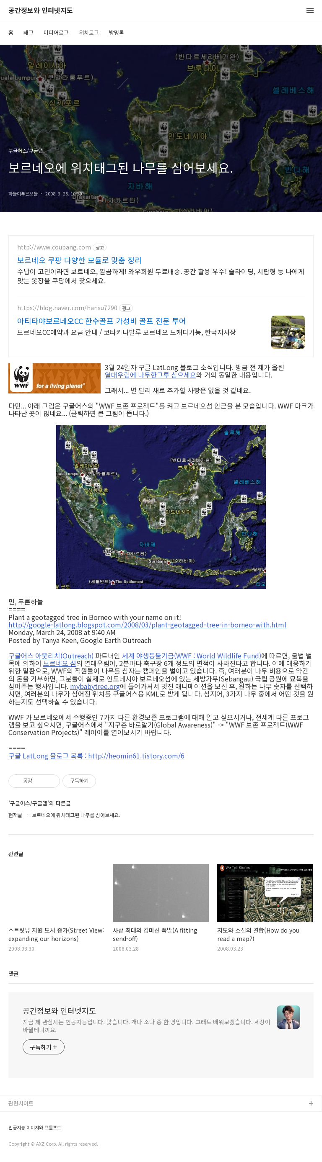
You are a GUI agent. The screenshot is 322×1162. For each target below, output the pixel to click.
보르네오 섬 (59, 663)
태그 (28, 32)
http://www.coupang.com (54, 247)
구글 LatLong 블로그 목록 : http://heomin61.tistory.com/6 (96, 755)
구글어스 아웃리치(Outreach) (50, 655)
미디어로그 (56, 32)
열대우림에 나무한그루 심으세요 (150, 374)
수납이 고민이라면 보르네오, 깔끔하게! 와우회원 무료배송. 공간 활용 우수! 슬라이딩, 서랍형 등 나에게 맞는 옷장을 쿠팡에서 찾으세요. (160, 275)
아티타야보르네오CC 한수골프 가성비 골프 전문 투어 (101, 321)
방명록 (116, 32)
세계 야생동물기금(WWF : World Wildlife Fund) (191, 655)
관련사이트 (21, 1103)
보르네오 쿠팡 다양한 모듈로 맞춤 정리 (79, 260)
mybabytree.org (95, 686)
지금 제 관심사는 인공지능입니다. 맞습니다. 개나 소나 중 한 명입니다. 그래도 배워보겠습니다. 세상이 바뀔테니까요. (146, 1026)
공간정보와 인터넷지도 (40, 10)
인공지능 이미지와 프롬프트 (34, 1127)
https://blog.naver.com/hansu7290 (67, 307)
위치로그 (89, 32)
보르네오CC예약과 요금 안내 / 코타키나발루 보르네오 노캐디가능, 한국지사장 (126, 332)
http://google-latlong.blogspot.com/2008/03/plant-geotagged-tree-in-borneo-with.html (147, 624)
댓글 (13, 973)
